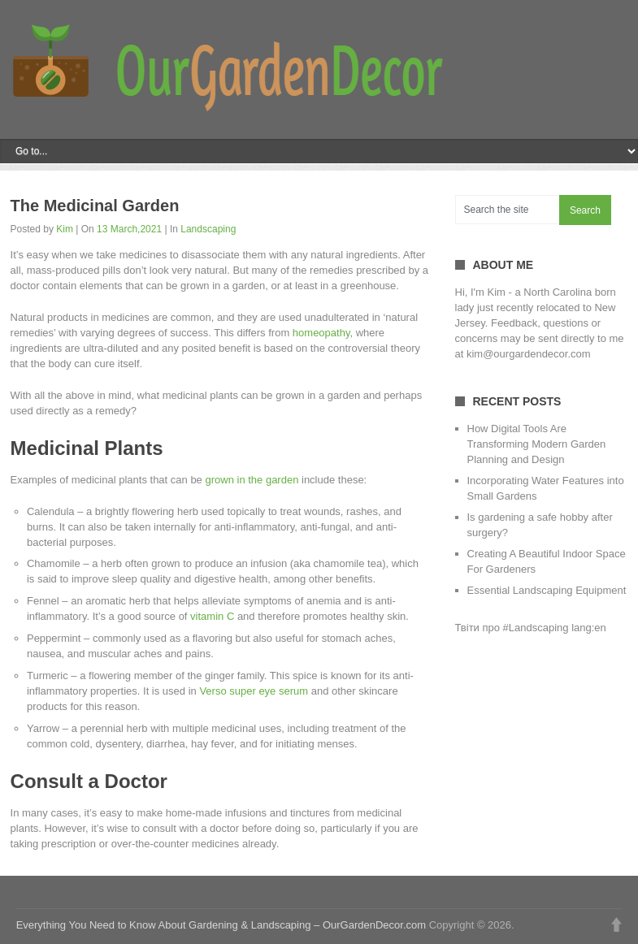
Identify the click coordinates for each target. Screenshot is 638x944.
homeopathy (321, 333)
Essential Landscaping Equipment (547, 590)
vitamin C (212, 616)
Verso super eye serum (253, 691)
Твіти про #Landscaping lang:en (530, 627)
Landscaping (208, 229)
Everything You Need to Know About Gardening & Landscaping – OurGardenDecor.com (221, 925)
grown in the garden (251, 480)
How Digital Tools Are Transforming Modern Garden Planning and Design (536, 444)
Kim (64, 229)
